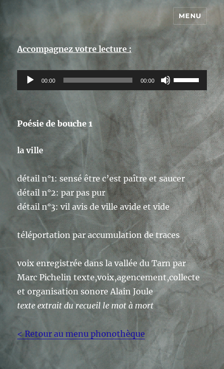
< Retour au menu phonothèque (81, 334)
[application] (112, 80)
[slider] (97, 80)
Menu (190, 16)
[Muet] (166, 80)
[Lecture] (30, 80)
